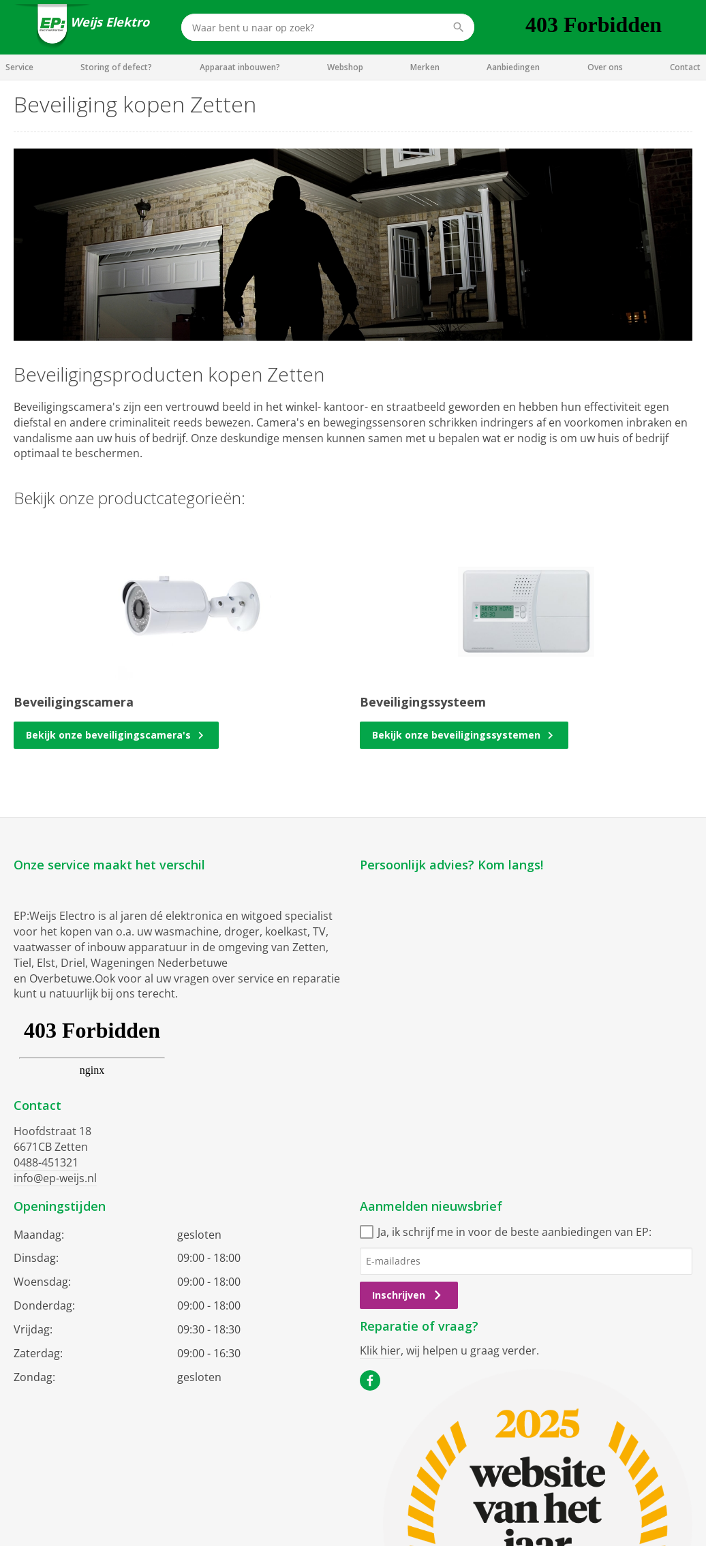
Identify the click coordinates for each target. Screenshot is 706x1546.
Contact (685, 67)
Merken (425, 67)
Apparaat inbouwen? (240, 67)
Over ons (605, 67)
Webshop (345, 67)
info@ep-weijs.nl (55, 1178)
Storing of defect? (116, 67)
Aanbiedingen (513, 67)
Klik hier (380, 1350)
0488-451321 (46, 1162)
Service (19, 67)
